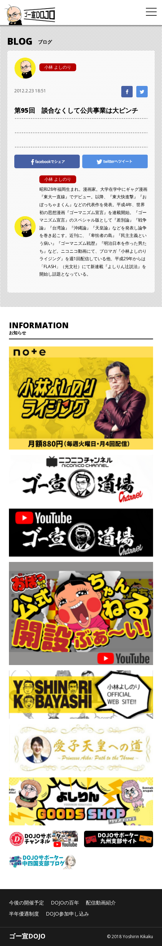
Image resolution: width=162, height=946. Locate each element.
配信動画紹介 (101, 902)
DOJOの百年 (65, 902)
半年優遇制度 (24, 913)
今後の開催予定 (26, 902)
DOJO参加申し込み (67, 913)
